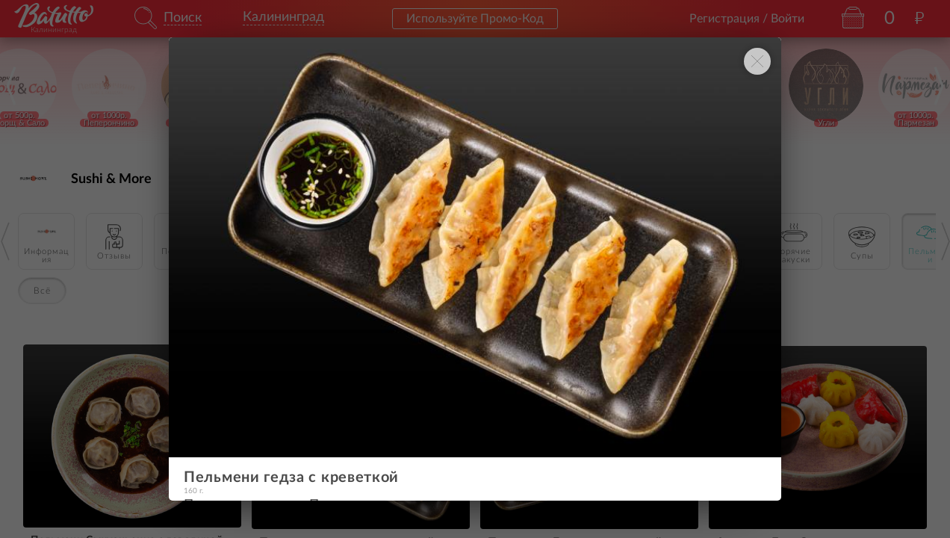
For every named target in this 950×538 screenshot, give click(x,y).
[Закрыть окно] (757, 61)
